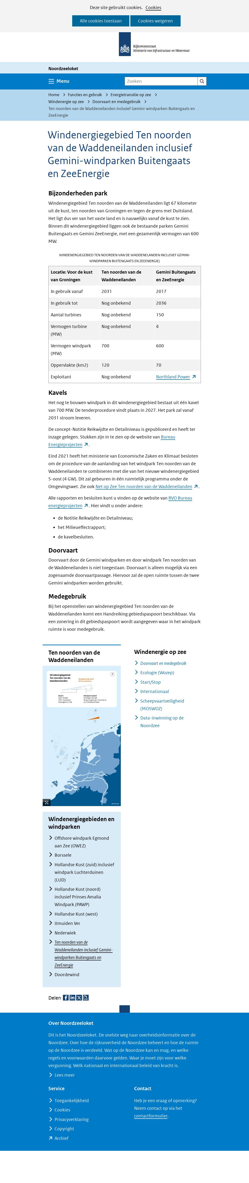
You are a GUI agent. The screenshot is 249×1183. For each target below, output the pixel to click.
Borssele (63, 855)
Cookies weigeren (155, 21)
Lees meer (64, 1075)
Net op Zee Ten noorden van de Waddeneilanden (147, 486)
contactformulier (151, 1116)
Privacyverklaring (72, 1119)
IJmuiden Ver (67, 923)
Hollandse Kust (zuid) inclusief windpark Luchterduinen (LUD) (84, 872)
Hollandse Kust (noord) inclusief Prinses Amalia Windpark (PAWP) (78, 896)
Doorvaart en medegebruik (163, 663)
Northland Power (176, 377)
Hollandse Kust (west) (76, 914)
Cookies (153, 7)
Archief (61, 1138)
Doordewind (67, 974)
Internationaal (154, 691)
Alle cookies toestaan (101, 21)
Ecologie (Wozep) (157, 672)
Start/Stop (150, 682)
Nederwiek (65, 933)
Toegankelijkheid (72, 1100)
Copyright (64, 1128)
